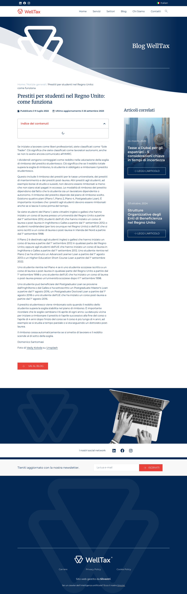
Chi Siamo (139, 11)
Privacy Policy (93, 567)
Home (83, 11)
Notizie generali (36, 84)
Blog (123, 11)
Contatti (156, 11)
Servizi (96, 11)
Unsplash (52, 347)
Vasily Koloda (34, 347)
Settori (111, 11)
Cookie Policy (124, 567)
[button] (104, 123)
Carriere (63, 567)
